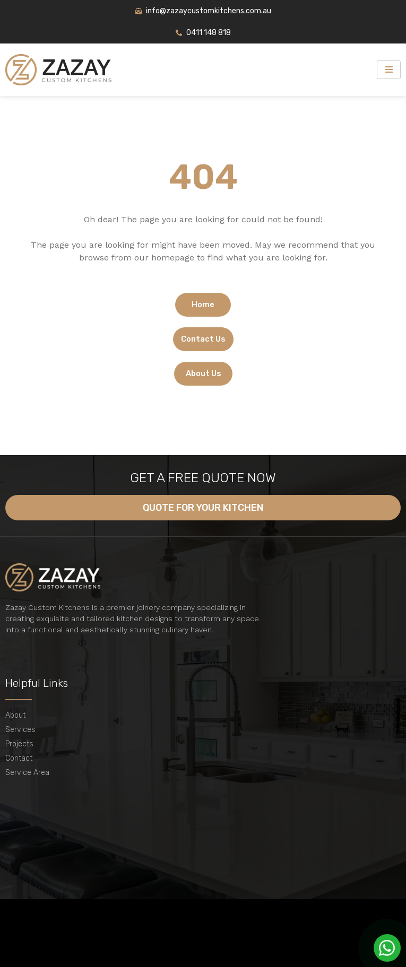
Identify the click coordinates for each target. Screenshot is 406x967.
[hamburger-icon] (389, 69)
